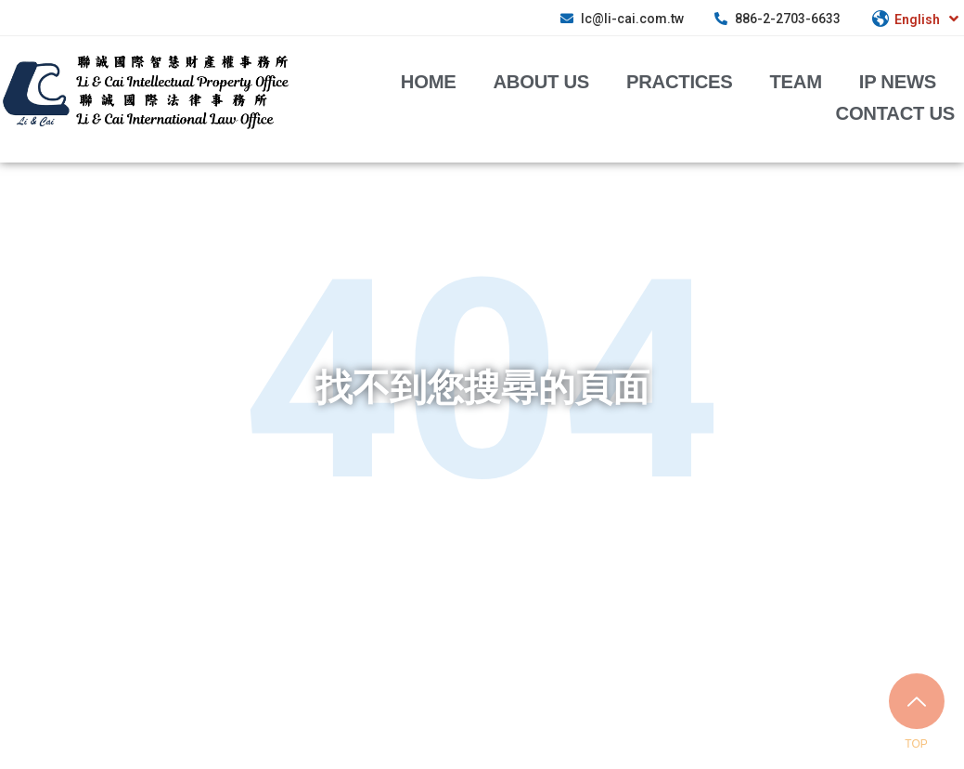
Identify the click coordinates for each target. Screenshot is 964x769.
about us (542, 81)
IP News (897, 81)
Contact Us (895, 112)
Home (428, 81)
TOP (916, 743)
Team (796, 81)
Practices (679, 81)
